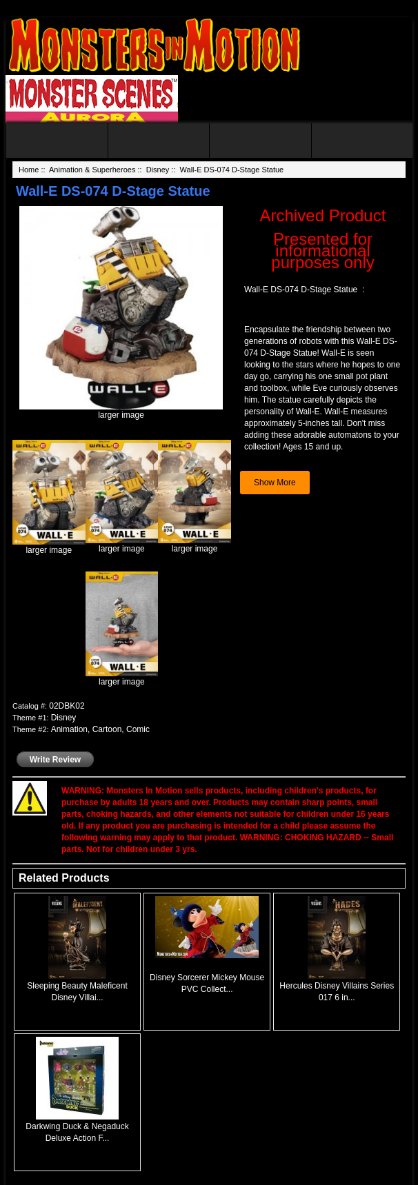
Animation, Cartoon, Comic (100, 729)
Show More (275, 482)
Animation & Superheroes (92, 169)
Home (29, 169)
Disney (158, 169)
